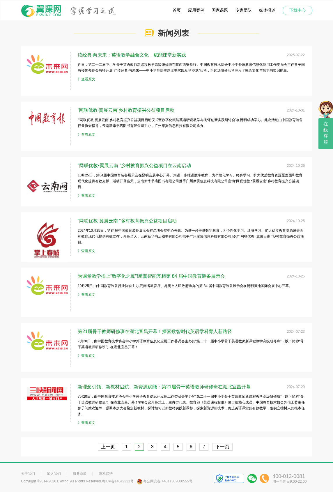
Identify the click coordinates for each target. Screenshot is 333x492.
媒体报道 (267, 10)
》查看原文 (86, 79)
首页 (177, 10)
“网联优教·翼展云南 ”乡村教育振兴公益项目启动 (127, 220)
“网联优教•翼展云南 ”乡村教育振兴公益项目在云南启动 (134, 165)
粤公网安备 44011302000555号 (164, 481)
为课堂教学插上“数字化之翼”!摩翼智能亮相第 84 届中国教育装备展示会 (151, 276)
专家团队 (243, 10)
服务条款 (80, 474)
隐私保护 (106, 474)
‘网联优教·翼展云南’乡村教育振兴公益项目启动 (126, 110)
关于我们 (28, 474)
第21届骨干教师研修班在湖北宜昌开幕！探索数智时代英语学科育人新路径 (155, 331)
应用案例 (196, 10)
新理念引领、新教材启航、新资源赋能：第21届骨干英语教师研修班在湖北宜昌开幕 (164, 386)
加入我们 (54, 474)
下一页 (222, 446)
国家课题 (220, 10)
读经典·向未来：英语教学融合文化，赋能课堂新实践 (132, 54)
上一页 (108, 446)
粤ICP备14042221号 (118, 481)
